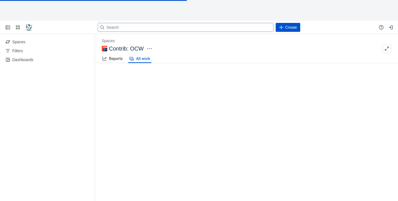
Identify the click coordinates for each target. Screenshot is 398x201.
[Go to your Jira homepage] (29, 27)
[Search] (185, 27)
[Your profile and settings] (390, 27)
